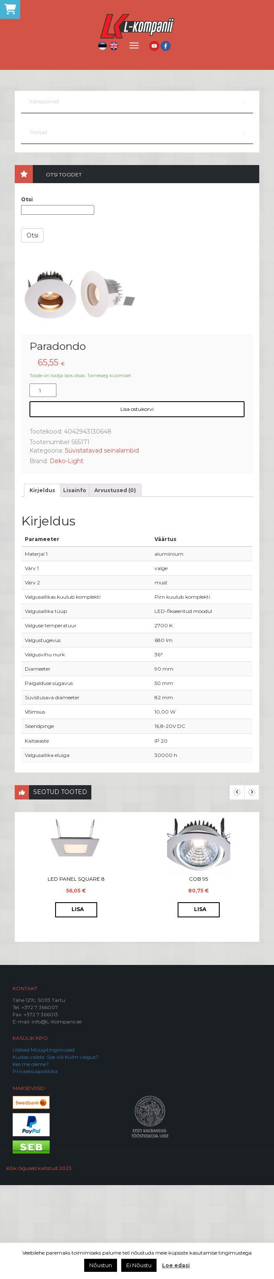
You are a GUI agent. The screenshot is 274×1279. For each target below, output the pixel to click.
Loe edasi (176, 1265)
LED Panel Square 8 (76, 973)
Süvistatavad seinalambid (102, 544)
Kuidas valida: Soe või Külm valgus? (55, 1151)
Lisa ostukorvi (137, 503)
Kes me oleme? (31, 1158)
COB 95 (198, 973)
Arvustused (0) (115, 584)
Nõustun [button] (100, 1265)
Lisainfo (74, 584)
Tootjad (38, 132)
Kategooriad (44, 101)
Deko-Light (66, 555)
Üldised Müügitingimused (43, 1143)
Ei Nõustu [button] (139, 1265)
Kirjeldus (42, 584)
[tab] (42, 584)
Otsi (27, 199)
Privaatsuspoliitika (35, 1165)
